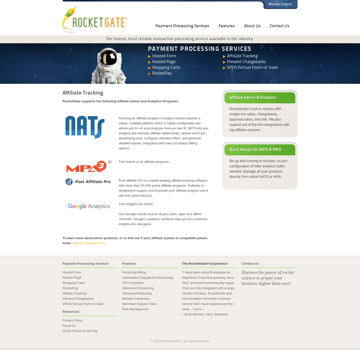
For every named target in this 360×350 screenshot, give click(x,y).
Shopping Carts (166, 68)
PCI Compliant (132, 283)
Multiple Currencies (136, 298)
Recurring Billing (134, 272)
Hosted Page (164, 62)
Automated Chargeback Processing (148, 277)
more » (199, 309)
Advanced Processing (138, 288)
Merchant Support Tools (139, 304)
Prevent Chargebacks (246, 62)
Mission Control (280, 4)
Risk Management (135, 309)
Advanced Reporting (137, 293)
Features (226, 26)
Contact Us (280, 26)
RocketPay (162, 73)
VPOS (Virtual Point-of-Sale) (252, 68)
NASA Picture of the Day (80, 331)
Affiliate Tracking (242, 56)
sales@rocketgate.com (88, 243)
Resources (70, 311)
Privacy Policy (72, 320)
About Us (252, 26)
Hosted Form (164, 56)
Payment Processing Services (182, 26)
